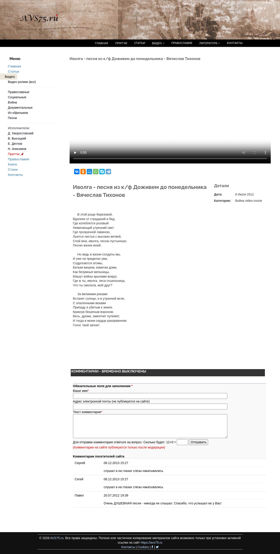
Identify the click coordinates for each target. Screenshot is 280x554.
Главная (14, 66)
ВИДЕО (158, 43)
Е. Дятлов (15, 143)
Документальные (20, 107)
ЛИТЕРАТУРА (209, 43)
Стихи (13, 169)
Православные (19, 92)
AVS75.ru (57, 538)
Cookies (143, 547)
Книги (12, 164)
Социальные (17, 97)
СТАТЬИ (139, 43)
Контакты (15, 175)
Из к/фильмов (18, 113)
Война (12, 102)
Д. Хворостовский (20, 133)
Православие (18, 159)
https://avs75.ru (151, 542)
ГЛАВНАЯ (101, 43)
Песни (12, 118)
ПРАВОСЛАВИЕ (181, 43)
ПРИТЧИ (121, 43)
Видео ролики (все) (22, 82)
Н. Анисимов (17, 149)
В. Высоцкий (17, 138)
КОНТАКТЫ (234, 43)
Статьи (13, 71)
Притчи (16, 154)
